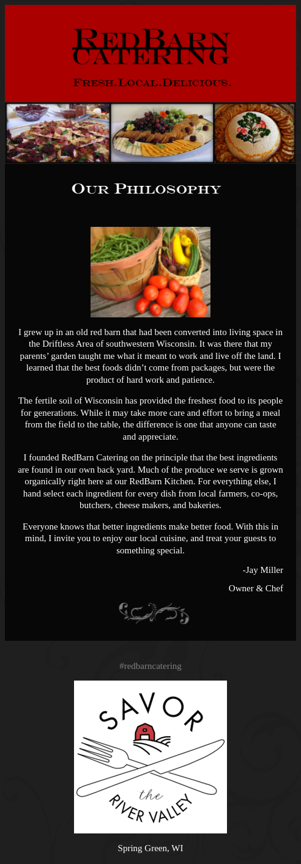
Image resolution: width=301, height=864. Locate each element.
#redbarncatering (150, 666)
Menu (282, 18)
